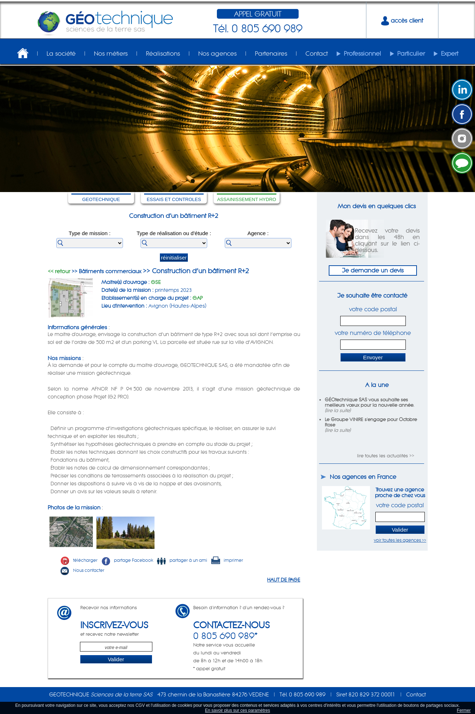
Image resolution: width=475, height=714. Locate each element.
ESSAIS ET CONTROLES (174, 199)
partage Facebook (127, 560)
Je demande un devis (373, 270)
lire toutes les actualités (382, 455)
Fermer (464, 710)
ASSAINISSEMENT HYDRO (246, 199)
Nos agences (217, 53)
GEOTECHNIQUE (101, 199)
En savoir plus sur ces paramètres (237, 710)
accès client (402, 20)
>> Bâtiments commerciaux (105, 271)
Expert (449, 53)
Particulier (411, 53)
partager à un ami (182, 560)
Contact (316, 53)
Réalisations (163, 53)
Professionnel (362, 53)
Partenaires (271, 53)
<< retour (59, 271)
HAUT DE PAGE (283, 580)
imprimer (227, 560)
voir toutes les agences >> (400, 540)
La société (61, 53)
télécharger (79, 560)
